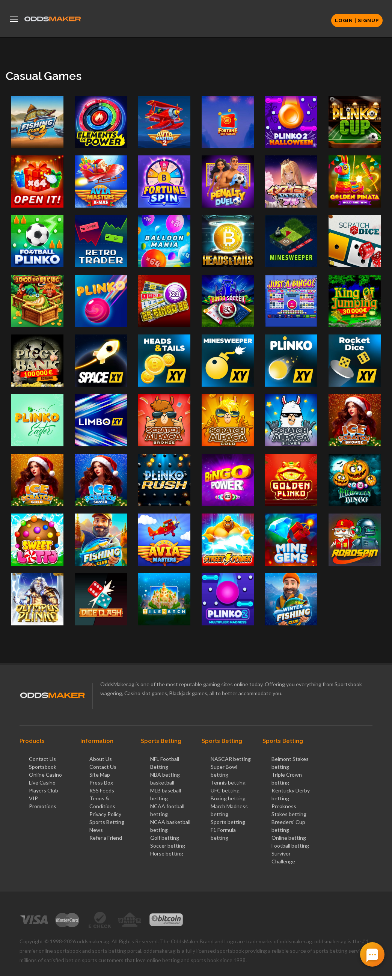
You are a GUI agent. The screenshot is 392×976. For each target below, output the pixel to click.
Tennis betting (228, 782)
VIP (33, 798)
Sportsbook (42, 767)
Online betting (288, 837)
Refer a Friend (105, 837)
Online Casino (45, 774)
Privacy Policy (105, 814)
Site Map (99, 774)
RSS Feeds (101, 790)
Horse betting (166, 853)
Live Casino (42, 782)
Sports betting (228, 822)
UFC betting (225, 790)
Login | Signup (357, 20)
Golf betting (164, 837)
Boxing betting (228, 798)
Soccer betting (167, 845)
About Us (100, 759)
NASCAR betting (231, 759)
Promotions (42, 806)
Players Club (43, 790)
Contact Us (42, 759)
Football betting (290, 845)
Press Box (101, 782)
